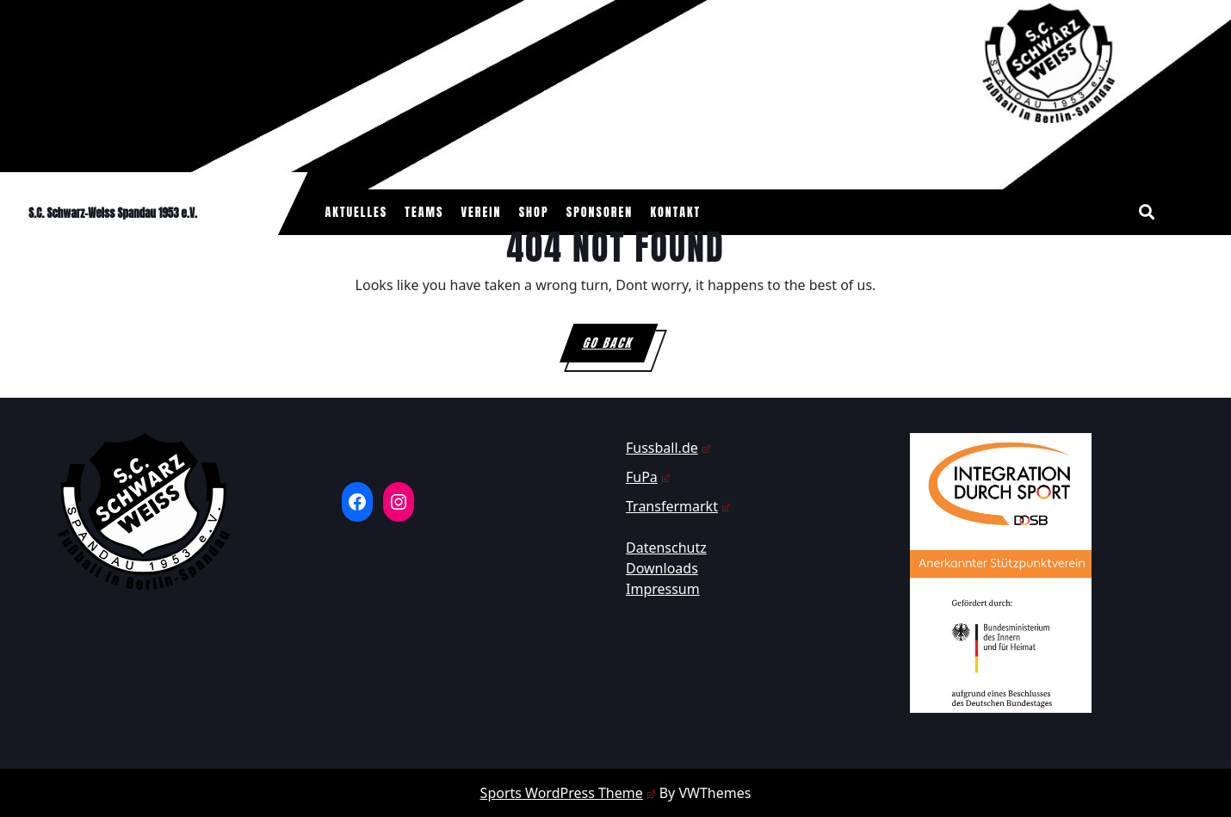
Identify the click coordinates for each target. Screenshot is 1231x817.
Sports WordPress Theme (568, 792)
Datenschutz (666, 547)
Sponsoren (600, 212)
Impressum (663, 588)
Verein (481, 212)
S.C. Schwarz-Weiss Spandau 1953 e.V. (112, 213)
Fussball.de (668, 447)
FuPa (648, 476)
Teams (424, 212)
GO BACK (620, 347)
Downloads (662, 568)
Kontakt (675, 212)
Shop (534, 212)
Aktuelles (356, 212)
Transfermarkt (678, 506)
